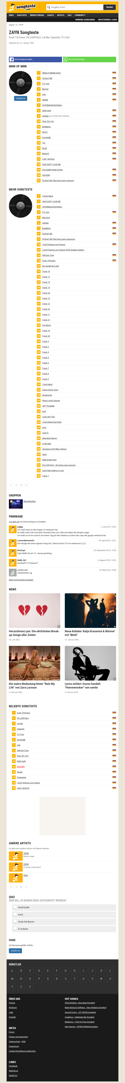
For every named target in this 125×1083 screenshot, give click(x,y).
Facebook (13, 1066)
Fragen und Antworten (18, 1037)
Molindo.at (13, 1071)
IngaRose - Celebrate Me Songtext (79, 1017)
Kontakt (12, 1017)
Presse (12, 1003)
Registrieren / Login (107, 19)
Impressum (14, 1046)
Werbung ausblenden (85, 19)
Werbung (13, 1007)
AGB (23, 1041)
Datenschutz (14, 1041)
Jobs (11, 1012)
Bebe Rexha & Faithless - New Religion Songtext (85, 1007)
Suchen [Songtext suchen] (109, 7)
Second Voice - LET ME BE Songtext (80, 1012)
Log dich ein (14, 522)
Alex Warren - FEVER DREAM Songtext (81, 1026)
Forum (11, 1032)
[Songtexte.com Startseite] (23, 7)
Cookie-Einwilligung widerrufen (22, 1051)
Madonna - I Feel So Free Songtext (79, 1022)
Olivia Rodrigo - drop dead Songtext (80, 1003)
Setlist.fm (13, 1075)
